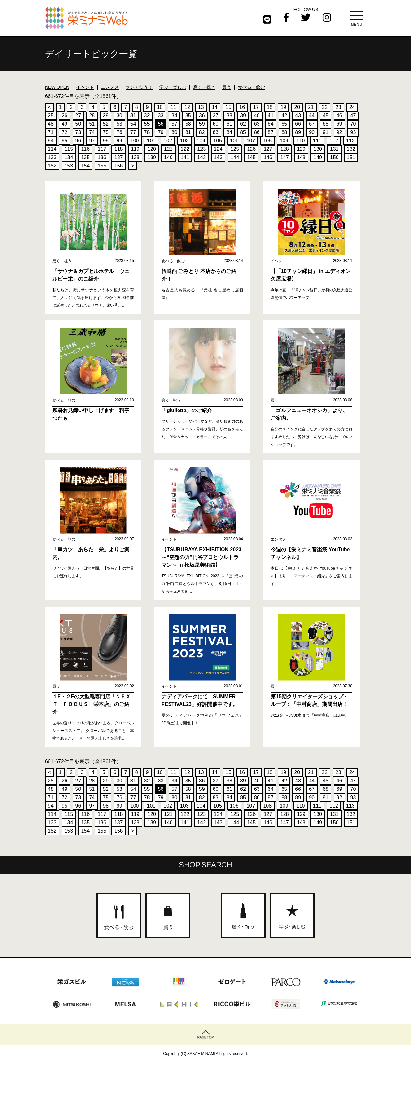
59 (202, 124)
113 (350, 140)
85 (243, 132)
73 (78, 132)
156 (118, 165)
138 (135, 157)
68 (325, 124)
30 (119, 115)
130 (317, 149)
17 (256, 107)
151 (351, 157)
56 (160, 124)
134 (69, 157)
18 (270, 107)
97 (92, 140)
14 (215, 107)
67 (312, 124)
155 (102, 165)
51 (92, 124)
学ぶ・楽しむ (172, 87)
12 (187, 107)
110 (300, 140)
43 (298, 115)
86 (257, 132)
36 (202, 115)
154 (85, 165)
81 (188, 132)
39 (243, 115)
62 (243, 124)
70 (353, 124)
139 (151, 157)
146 (268, 157)
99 (119, 140)
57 (174, 124)
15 (228, 107)
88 (284, 132)
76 (119, 132)
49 (64, 124)
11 (173, 107)
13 (201, 107)
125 (235, 149)
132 (351, 149)
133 (52, 157)
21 (311, 107)
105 (217, 140)
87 (271, 132)
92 (339, 132)
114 (52, 149)
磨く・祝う (204, 87)
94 (51, 140)
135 (85, 157)
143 (218, 157)
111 (317, 140)
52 (106, 124)
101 (151, 140)
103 (184, 140)
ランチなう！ (139, 87)
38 (229, 115)
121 (168, 149)
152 (52, 165)
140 (168, 157)
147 (284, 157)
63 (257, 124)
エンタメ (110, 87)
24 (352, 107)
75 (106, 132)
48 (51, 124)
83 (216, 132)
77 (133, 132)
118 (118, 149)
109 (284, 140)
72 (64, 132)
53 (119, 124)
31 (133, 115)
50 (78, 124)
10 (160, 107)
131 (334, 149)
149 (317, 157)
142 (201, 157)
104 (201, 140)
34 (174, 115)
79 (160, 132)
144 (235, 157)
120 (151, 149)
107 (251, 140)
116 (85, 149)
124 (218, 149)
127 (268, 149)
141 (185, 157)
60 (216, 124)
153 (69, 165)
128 (284, 149)
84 (229, 132)
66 (298, 124)
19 (283, 107)
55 (147, 124)
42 (284, 115)
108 (267, 140)
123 (201, 149)
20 (297, 107)
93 (353, 132)
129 (301, 149)
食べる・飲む (251, 87)
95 (64, 140)
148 (301, 157)
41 (271, 115)
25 (51, 115)
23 (338, 107)
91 (325, 132)
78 (147, 132)
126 (251, 149)
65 (284, 124)
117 (102, 149)
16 (242, 107)
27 (78, 115)
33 (160, 115)
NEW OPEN (57, 87)
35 (188, 115)
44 (312, 115)
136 (102, 157)
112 (333, 140)
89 (298, 132)
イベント (85, 87)
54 (133, 124)
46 (339, 115)
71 (51, 132)
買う (226, 87)
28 (92, 115)
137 (118, 157)
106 (234, 140)
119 (135, 149)
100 (134, 140)
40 (257, 115)
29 (106, 115)
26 (64, 115)
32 (147, 115)
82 (202, 132)
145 (251, 157)
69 (339, 124)
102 (167, 140)
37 (216, 115)
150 (334, 157)
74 (92, 132)
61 (229, 124)
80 (174, 132)
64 (271, 124)
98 (106, 140)
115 (69, 149)
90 (312, 132)
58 (188, 124)
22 (325, 107)
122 (185, 149)
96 (78, 140)
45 (325, 115)
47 (353, 115)
